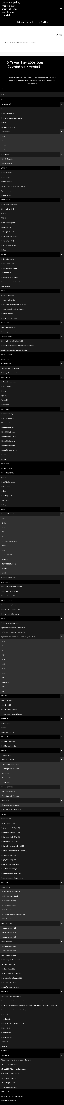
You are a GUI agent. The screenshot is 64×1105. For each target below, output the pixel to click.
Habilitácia (5, 177)
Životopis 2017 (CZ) (8, 232)
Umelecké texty (7, 409)
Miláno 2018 (5, 1028)
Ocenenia (5, 359)
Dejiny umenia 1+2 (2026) (10, 828)
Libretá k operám (7, 427)
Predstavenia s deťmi (9, 268)
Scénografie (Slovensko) (10, 368)
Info (3, 136)
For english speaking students (12, 878)
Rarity (4, 145)
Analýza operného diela (10, 864)
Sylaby (4, 814)
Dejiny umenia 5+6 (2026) (10, 837)
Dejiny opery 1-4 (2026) (9, 841)
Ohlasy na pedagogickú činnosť (12, 309)
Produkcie (5, 377)
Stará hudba (6, 336)
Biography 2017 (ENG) (9, 236)
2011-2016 (5, 1046)
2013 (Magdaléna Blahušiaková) (13, 914)
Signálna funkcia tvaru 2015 (11, 973)
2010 (3, 673)
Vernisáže (4, 400)
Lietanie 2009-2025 (8, 127)
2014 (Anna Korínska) (9, 910)
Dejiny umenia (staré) (9, 860)
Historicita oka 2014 (8, 982)
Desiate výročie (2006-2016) (11, 810)
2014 (3, 655)
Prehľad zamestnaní (8, 245)
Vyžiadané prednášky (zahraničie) (13, 632)
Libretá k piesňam (8, 446)
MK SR (4, 546)
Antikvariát (5, 132)
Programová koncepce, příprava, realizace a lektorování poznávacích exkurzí (29, 1005)
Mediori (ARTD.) (7, 787)
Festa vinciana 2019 (9, 951)
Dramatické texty (7, 418)
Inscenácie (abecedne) (9, 277)
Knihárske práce (7, 159)
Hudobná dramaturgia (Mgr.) (11, 873)
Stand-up (5, 1055)
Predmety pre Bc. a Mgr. (10, 764)
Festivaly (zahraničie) (9, 332)
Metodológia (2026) (8, 855)
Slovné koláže (6, 423)
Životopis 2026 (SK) (8, 209)
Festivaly (5, 323)
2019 (3, 641)
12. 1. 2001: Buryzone (8, 1078)
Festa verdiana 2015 (9, 937)
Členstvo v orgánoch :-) (9, 223)
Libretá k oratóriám (8, 436)
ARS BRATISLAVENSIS (9, 541)
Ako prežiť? (6, 1092)
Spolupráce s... (6, 227)
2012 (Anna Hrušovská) (10, 919)
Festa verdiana (6, 923)
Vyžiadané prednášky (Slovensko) (13, 628)
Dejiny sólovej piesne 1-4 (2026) (12, 846)
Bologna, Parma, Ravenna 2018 (12, 1023)
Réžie (3, 254)
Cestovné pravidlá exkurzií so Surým (14, 1010)
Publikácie (5, 405)
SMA (3, 550)
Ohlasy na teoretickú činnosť (11, 714)
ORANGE (5, 559)
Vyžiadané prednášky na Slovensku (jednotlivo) (18, 637)
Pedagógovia (6, 195)
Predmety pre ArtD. (9, 791)
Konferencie (6, 600)
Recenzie (5, 719)
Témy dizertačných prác (10, 796)
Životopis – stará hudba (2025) (12, 341)
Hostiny (4, 882)
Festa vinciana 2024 (9, 946)
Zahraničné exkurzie (8, 382)
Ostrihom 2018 (6, 1019)
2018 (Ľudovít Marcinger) (11, 891)
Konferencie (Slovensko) (10, 614)
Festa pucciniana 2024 (9, 955)
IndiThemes (28, 78)
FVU (3, 532)
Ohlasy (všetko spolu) (9, 318)
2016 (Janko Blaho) (9, 901)
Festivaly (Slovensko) (9, 327)
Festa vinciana (6, 942)
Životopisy (5, 200)
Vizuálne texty (7, 468)
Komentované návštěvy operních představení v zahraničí (22, 1001)
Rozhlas (4, 737)
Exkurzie (5, 992)
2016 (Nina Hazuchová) (10, 896)
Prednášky (5, 619)
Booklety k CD (6, 496)
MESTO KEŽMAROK (9, 564)
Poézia (3, 455)
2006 (3, 691)
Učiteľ (4, 750)
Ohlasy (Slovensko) (8, 295)
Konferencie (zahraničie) (10, 609)
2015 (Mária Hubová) (9, 905)
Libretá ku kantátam (9, 441)
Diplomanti (6, 773)
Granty (4, 509)
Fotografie (5, 250)
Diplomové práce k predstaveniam (13, 305)
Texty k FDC (5, 500)
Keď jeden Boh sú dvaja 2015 (11, 978)
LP (3, 141)
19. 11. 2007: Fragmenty (9, 1064)
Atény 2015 (5, 1042)
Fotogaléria (5, 286)
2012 (3, 664)
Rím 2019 (4, 1014)
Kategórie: (5, 505)
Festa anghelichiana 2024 (10, 960)
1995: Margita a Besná (9, 1083)
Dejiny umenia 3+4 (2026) (10, 832)
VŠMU (4, 573)
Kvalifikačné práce (8, 482)
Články (3, 491)
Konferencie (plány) (8, 605)
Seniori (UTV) (6, 800)
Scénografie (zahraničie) (10, 373)
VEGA (3, 518)
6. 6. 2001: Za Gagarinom (10, 1073)
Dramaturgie (6, 355)
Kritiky (4, 291)
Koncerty (4, 391)
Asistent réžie (6, 273)
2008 (3, 678)
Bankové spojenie (7, 113)
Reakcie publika (7, 314)
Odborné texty (7, 473)
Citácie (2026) (6, 705)
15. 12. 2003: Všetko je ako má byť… (14, 1069)
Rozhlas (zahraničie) (9, 746)
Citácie (4, 696)
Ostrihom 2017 (6, 1033)
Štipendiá (5, 582)
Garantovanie (6, 755)
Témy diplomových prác (10, 769)
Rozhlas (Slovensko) (8, 741)
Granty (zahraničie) (8, 577)
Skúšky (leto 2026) (8, 823)
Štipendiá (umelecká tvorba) (11, 587)
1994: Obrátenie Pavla (9, 1087)
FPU (3, 527)
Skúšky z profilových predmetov (13, 186)
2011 (3, 668)
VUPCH (3, 218)
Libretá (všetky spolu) (9, 450)
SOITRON (5, 568)
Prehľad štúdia (6, 172)
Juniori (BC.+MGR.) (8, 760)
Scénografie (6, 364)
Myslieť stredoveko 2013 (10, 987)
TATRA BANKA (7, 555)
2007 (3, 687)
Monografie (5, 486)
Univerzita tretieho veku (10, 623)
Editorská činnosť (7, 732)
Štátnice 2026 (6, 819)
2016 (3, 646)
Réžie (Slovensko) (7, 259)
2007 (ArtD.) (6, 682)
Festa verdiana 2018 (9, 932)
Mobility (5, 1051)
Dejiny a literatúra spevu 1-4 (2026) (14, 851)
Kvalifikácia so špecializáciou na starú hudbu (17, 345)
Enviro (3, 122)
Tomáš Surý (6, 104)
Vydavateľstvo (7, 163)
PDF (59, 34)
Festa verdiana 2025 (9, 928)
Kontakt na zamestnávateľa (11, 118)
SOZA (4, 537)
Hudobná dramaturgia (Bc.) (11, 869)
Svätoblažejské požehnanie (11, 996)
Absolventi (5, 782)
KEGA (4, 523)
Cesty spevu (5, 887)
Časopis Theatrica (9, 1101)
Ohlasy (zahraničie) (8, 300)
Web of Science (6, 700)
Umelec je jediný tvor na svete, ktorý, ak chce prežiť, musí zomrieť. (11, 9)
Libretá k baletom (8, 432)
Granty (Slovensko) (8, 514)
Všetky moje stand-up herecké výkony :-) (16, 1060)
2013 (3, 659)
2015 (3, 650)
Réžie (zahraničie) (8, 263)
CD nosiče (4, 459)
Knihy (4, 150)
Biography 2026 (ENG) (9, 204)
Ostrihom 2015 (6, 1037)
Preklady (5, 464)
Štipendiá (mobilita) (8, 596)
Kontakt (4, 109)
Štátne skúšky (6, 182)
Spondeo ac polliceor (9, 191)
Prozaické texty (7, 414)
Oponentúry (6, 778)
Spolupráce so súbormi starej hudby (14, 350)
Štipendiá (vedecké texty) (10, 591)
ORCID (3, 214)
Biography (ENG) (7, 241)
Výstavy (4, 396)
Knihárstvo (5, 154)
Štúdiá (4, 168)
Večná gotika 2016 (8, 964)
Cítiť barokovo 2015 (8, 969)
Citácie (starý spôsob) (9, 710)
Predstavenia (6, 386)
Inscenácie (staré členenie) (11, 282)
